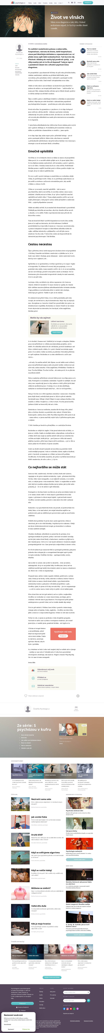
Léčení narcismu (57, 321)
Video (39, 3)
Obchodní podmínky (75, 1021)
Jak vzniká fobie (92, 73)
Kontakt (52, 998)
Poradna (45, 3)
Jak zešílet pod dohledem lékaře (31, 740)
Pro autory (53, 995)
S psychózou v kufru (41, 44)
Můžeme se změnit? (41, 888)
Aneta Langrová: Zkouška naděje (78, 904)
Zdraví (17, 63)
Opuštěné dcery (17, 775)
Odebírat (88, 1000)
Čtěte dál (14, 794)
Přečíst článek (57, 332)
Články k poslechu (86, 44)
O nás (60, 3)
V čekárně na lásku (51, 956)
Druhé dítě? (37, 834)
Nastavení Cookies (88, 1021)
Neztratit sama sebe (93, 61)
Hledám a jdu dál (26, 748)
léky (16, 65)
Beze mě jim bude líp (27, 735)
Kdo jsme (52, 991)
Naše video (69, 866)
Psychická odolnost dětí (74, 811)
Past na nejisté (91, 49)
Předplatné (88, 2)
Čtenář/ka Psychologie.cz (19, 53)
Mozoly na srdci (66, 775)
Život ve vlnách (26, 743)
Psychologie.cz (18, 2)
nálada (17, 67)
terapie (17, 75)
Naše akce (42, 1008)
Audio (34, 3)
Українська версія (68, 1013)
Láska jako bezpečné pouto (35, 775)
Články (30, 3)
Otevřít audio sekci (79, 859)
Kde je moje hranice (41, 923)
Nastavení (11, 1029)
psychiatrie (18, 69)
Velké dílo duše (38, 906)
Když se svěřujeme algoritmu (45, 852)
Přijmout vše (26, 1029)
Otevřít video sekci (79, 935)
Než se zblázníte (26, 745)
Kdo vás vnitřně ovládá (83, 775)
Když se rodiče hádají (93, 100)
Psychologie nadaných (74, 851)
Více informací (7, 1024)
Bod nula (24, 737)
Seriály (50, 3)
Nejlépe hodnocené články (52, 977)
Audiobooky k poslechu (74, 794)
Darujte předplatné (22, 1007)
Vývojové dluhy (71, 831)
